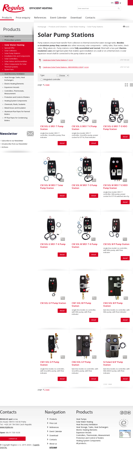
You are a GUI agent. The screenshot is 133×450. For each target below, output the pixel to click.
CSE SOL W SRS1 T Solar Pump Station (51, 186)
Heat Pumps (81, 419)
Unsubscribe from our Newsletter (14, 144)
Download (53, 435)
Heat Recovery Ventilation (87, 424)
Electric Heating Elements (86, 430)
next (47, 85)
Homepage (42, 26)
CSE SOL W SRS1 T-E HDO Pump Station (115, 186)
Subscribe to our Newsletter (12, 140)
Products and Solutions (58, 26)
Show (70, 60)
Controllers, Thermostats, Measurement (93, 435)
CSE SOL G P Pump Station (53, 303)
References (54, 427)
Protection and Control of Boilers (90, 438)
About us (53, 443)
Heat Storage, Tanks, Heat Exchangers (92, 427)
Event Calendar (55, 431)
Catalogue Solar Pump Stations (55, 60)
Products (11, 29)
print (127, 26)
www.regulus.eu (6, 427)
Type (42, 75)
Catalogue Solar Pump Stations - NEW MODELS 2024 (63, 67)
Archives (5, 147)
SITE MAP (53, 448)
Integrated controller (51, 79)
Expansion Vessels (83, 432)
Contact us (13, 438)
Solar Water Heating (77, 26)
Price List (53, 423)
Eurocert (123, 423)
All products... (81, 443)
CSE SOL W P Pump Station (116, 244)
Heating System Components (88, 440)
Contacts (53, 439)
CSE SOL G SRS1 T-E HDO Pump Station (115, 128)
